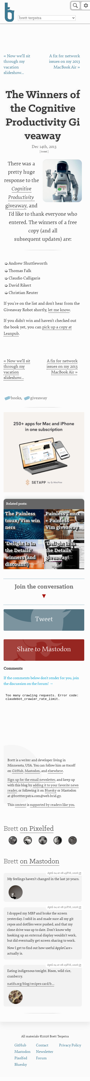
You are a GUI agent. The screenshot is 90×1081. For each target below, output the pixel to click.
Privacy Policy (70, 1049)
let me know (59, 309)
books (16, 397)
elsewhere (55, 771)
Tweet (44, 151)
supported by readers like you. (52, 805)
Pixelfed (20, 1062)
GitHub (17, 771)
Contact (42, 1049)
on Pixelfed (37, 829)
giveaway (20, 197)
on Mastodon (39, 865)
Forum (41, 1062)
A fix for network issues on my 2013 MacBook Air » (64, 61)
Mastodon (32, 771)
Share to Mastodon (44, 649)
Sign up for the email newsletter (31, 779)
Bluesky (51, 790)
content (20, 805)
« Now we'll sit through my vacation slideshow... (17, 369)
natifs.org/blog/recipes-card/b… (30, 988)
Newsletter (44, 1055)
